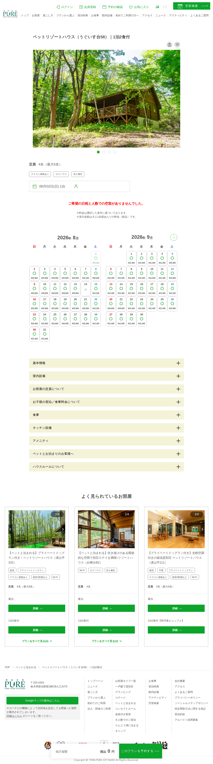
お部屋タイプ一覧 (125, 680)
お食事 (95, 15)
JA (157, 6)
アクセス (147, 15)
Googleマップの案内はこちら (42, 700)
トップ (25, 15)
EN (165, 6)
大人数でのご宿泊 (125, 719)
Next (63, 529)
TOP (7, 667)
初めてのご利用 (96, 703)
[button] (98, 152)
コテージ (120, 697)
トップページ (95, 680)
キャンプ (120, 730)
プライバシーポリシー (188, 697)
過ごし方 (48, 15)
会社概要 (180, 680)
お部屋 (36, 15)
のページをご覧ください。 (30, 715)
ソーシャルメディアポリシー (191, 703)
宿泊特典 (83, 15)
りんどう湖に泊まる (127, 725)
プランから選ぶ (65, 15)
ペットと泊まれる (26, 667)
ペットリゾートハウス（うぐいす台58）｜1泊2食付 (72, 667)
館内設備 (107, 15)
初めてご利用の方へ (127, 15)
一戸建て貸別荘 (124, 686)
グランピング (123, 692)
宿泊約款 (180, 714)
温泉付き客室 (123, 714)
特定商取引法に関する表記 (190, 708)
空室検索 (154, 703)
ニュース (161, 15)
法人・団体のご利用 (99, 708)
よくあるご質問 (199, 15)
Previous (10, 529)
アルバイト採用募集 (186, 719)
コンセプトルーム (125, 708)
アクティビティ (178, 15)
